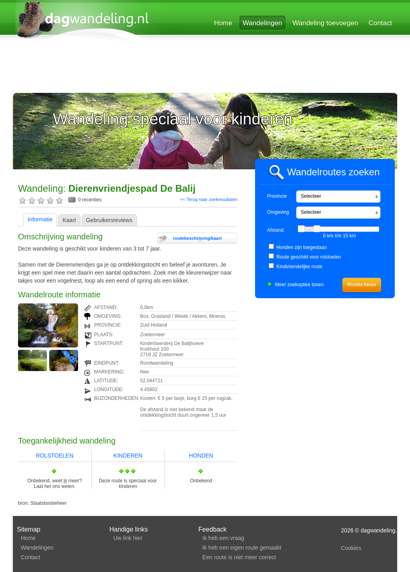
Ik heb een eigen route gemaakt (242, 547)
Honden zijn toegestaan (301, 247)
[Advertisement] (204, 69)
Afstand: (276, 230)
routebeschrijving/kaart (197, 238)
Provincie (277, 196)
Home (223, 23)
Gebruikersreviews (109, 220)
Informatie (40, 219)
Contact (380, 23)
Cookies (351, 548)
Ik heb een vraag (223, 538)
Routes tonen (362, 284)
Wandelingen (262, 23)
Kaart (69, 220)
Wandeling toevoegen (325, 23)
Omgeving (278, 212)
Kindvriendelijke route (299, 266)
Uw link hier (127, 538)
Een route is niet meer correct (239, 557)
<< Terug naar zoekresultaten (208, 199)
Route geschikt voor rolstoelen (308, 257)
